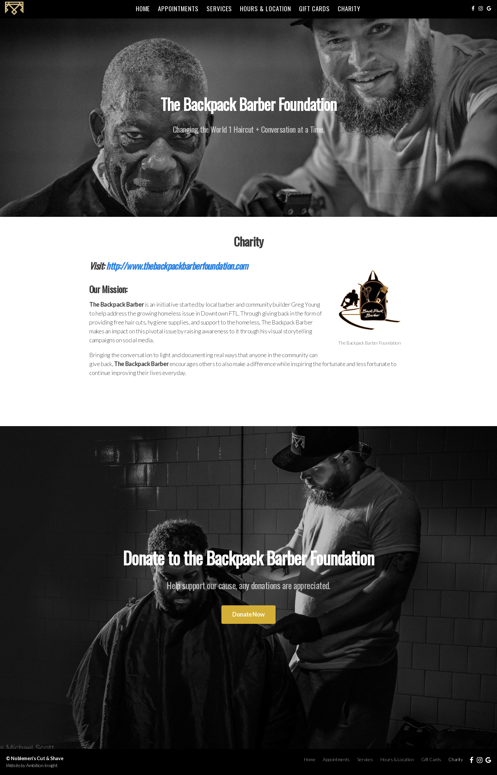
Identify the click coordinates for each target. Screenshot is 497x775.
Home (143, 8)
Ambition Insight (41, 765)
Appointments (178, 8)
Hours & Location (265, 8)
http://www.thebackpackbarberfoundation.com (177, 265)
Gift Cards (314, 8)
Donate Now (248, 614)
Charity (349, 8)
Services (219, 8)
